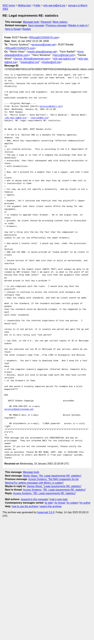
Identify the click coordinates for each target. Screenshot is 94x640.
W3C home (9, 5)
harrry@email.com (63, 55)
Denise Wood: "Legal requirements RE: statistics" (54, 486)
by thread (60, 502)
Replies (26, 29)
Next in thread (13, 29)
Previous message (56, 25)
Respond (46, 22)
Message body (31, 22)
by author (85, 502)
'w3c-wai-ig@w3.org (64, 58)
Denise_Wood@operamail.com (31, 58)
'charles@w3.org (29, 62)
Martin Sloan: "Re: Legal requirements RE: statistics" (52, 475)
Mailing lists (24, 5)
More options (60, 22)
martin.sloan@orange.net (42, 51)
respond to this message (34, 499)
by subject (72, 502)
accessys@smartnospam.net (19, 409)
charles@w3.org (51, 62)
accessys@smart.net (43, 44)
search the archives (51, 506)
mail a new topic (59, 499)
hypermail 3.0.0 (45, 512)
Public (37, 5)
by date (49, 502)
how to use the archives (25, 506)
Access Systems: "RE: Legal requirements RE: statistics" (54, 489)
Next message (36, 25)
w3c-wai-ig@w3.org (54, 5)
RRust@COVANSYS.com (44, 37)
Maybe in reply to (78, 25)
